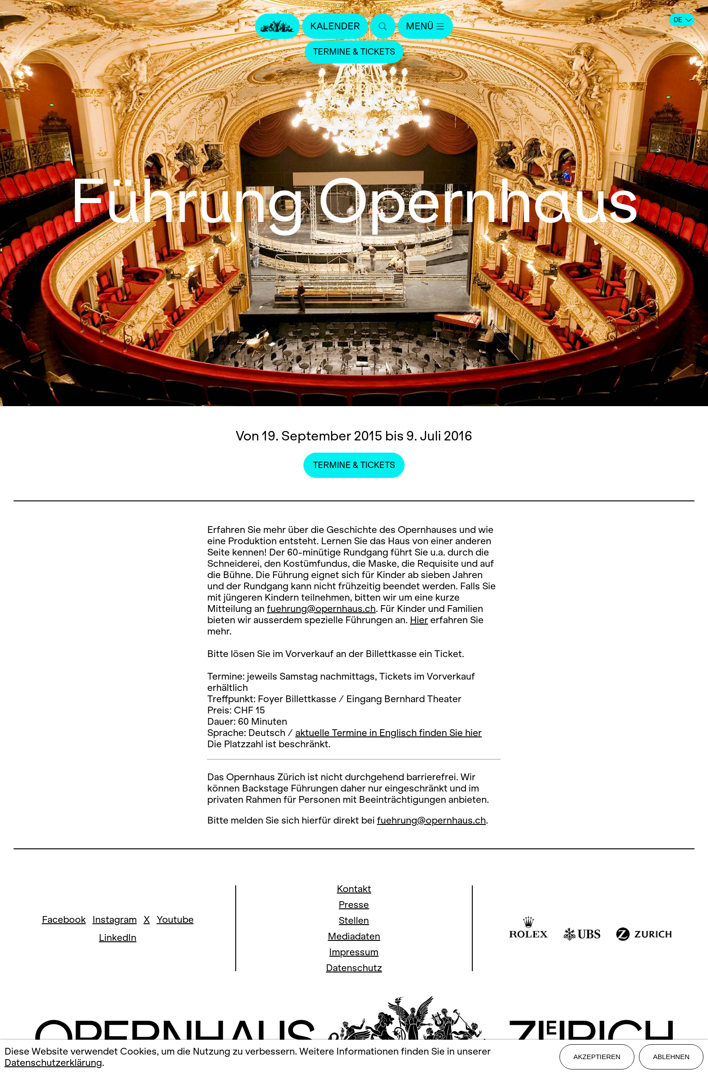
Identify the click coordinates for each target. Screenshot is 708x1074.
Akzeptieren (596, 1056)
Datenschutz (354, 968)
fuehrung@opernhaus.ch (321, 608)
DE (683, 19)
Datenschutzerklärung (53, 1062)
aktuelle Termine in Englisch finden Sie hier (388, 732)
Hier (419, 620)
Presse (354, 904)
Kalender (335, 26)
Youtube (175, 919)
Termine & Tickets (354, 51)
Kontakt (354, 889)
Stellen (354, 920)
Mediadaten (354, 936)
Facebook (64, 919)
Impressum (353, 952)
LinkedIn (117, 937)
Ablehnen (671, 1056)
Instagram (115, 919)
